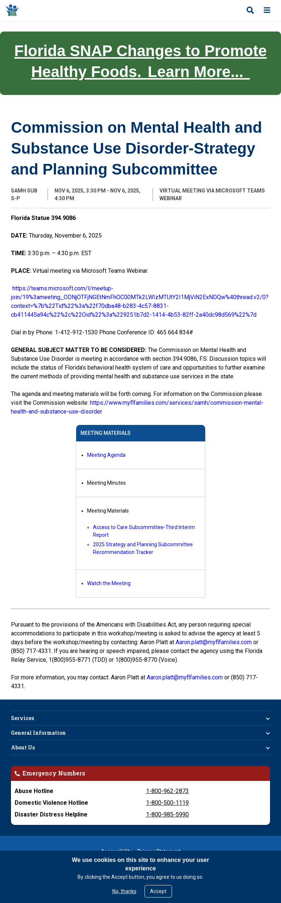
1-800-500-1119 (167, 802)
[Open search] (250, 10)
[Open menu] (267, 10)
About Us (23, 747)
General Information (38, 732)
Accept (158, 891)
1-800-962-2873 (167, 791)
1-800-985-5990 (167, 814)
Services (22, 718)
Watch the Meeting (109, 583)
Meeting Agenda (106, 455)
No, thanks (124, 891)
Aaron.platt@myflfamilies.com (214, 642)
